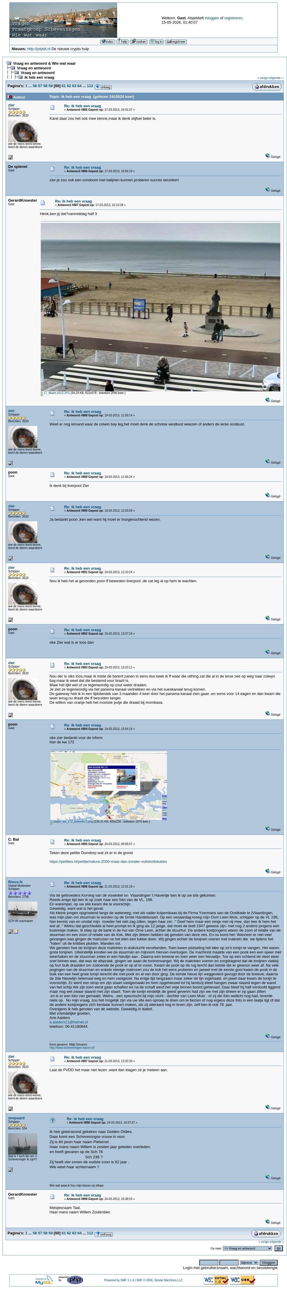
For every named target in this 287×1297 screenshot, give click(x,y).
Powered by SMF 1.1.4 (119, 1280)
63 (74, 86)
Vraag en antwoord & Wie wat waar (44, 63)
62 (69, 86)
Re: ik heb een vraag (82, 106)
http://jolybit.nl (39, 49)
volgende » (276, 78)
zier (11, 105)
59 (51, 86)
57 (40, 86)
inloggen (212, 18)
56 (35, 86)
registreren (233, 18)
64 (80, 86)
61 (63, 86)
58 (45, 86)
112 (90, 86)
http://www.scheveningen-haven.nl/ (72, 1047)
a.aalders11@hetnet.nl (69, 1022)
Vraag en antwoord (34, 68)
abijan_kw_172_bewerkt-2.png (71, 821)
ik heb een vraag (39, 77)
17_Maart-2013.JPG (55, 393)
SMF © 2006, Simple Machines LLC (159, 1280)
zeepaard (16, 1118)
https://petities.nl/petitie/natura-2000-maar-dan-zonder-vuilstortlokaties (108, 861)
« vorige (263, 78)
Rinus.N (15, 882)
